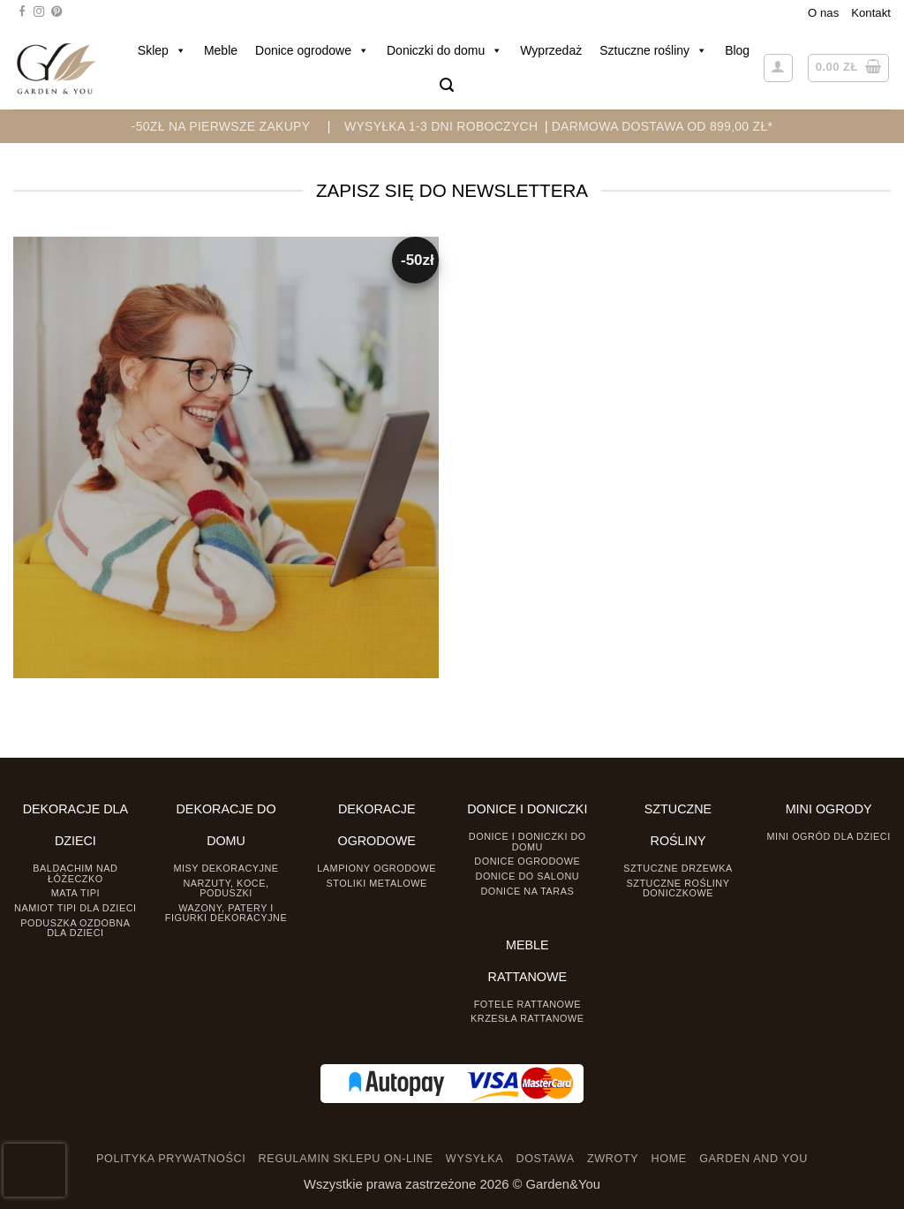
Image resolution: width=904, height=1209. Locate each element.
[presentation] (34, 1170)
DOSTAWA (545, 1158)
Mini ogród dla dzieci (829, 836)
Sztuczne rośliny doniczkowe (678, 888)
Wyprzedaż (551, 50)
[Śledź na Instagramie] (39, 12)
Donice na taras (527, 891)
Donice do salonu (528, 876)
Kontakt (871, 12)
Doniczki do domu (444, 50)
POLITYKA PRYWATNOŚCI (170, 1158)
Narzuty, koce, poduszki (225, 888)
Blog (737, 50)
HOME (669, 1158)
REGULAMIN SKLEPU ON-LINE (346, 1158)
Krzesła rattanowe (527, 1018)
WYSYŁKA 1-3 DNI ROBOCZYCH (441, 126)
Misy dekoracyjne (225, 868)
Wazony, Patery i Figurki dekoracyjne (226, 913)
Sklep (162, 50)
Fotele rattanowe (527, 1004)
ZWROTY (612, 1158)
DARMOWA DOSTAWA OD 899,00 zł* (662, 126)
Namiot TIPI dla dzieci (75, 908)
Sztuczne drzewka (678, 868)
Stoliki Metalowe (377, 883)
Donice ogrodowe (312, 50)
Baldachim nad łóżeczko (75, 873)
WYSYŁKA (474, 1158)
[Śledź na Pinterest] (56, 12)
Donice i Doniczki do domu (527, 841)
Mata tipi (75, 893)
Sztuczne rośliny (653, 50)
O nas (823, 12)
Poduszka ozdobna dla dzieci (75, 928)
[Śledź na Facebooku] (22, 12)
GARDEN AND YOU (753, 1158)
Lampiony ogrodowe (376, 868)
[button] (447, 85)
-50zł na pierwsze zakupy (221, 126)
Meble (220, 50)
